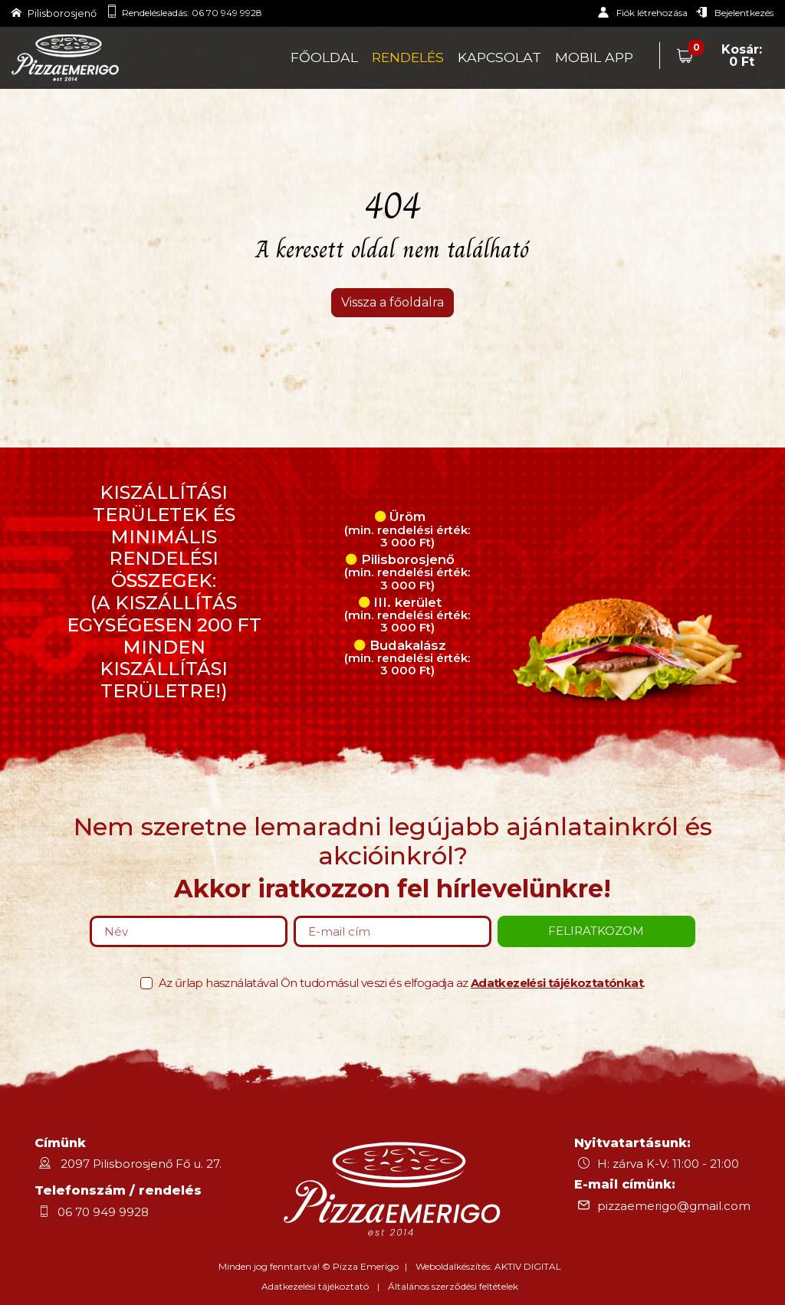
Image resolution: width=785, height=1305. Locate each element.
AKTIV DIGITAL (527, 1266)
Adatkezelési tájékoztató (315, 1286)
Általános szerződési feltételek (453, 1286)
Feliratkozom (596, 930)
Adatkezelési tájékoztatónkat (557, 982)
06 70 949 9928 (227, 12)
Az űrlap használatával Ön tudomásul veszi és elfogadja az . (402, 982)
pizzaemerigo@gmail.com (674, 1205)
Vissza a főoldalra (392, 302)
